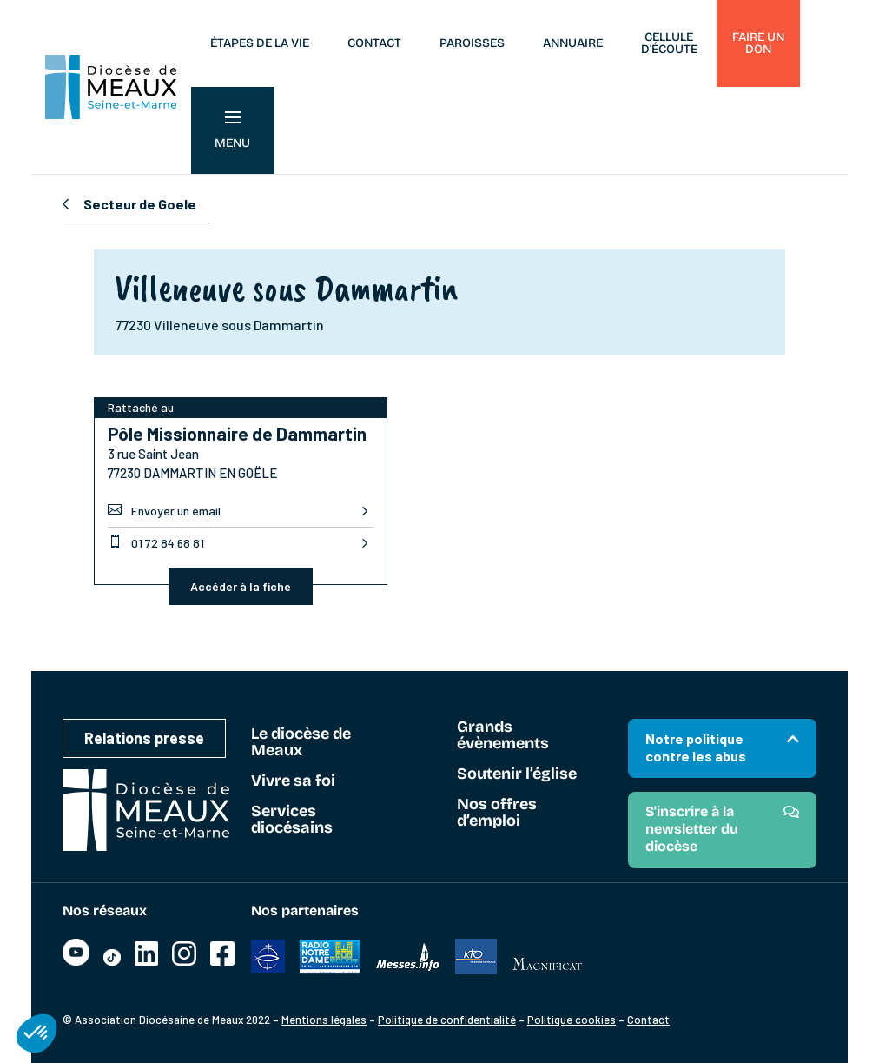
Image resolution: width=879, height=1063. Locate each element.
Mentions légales (324, 1019)
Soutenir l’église (517, 774)
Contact (374, 43)
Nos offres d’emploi (497, 813)
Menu (232, 130)
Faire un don (758, 43)
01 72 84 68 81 (156, 542)
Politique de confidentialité (447, 1019)
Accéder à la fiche (240, 586)
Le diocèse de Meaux (301, 743)
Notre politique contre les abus (695, 747)
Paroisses (472, 43)
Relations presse (144, 737)
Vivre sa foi (293, 781)
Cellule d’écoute (669, 43)
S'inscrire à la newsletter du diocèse (691, 828)
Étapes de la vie (259, 43)
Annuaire (573, 43)
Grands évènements (503, 736)
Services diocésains (292, 820)
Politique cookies (571, 1019)
